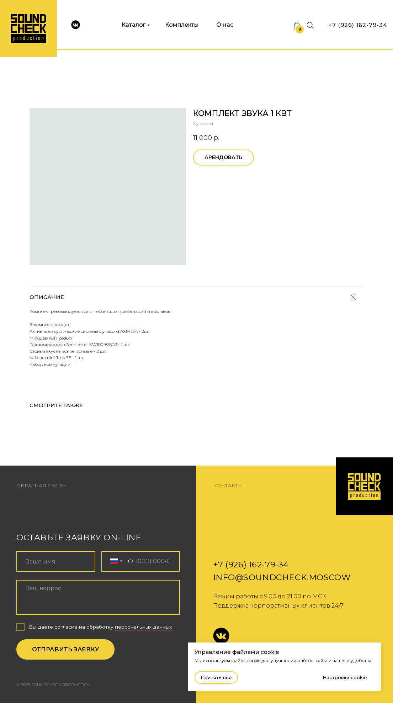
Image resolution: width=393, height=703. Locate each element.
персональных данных (143, 627)
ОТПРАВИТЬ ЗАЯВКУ (65, 649)
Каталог (133, 24)
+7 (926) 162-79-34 (357, 25)
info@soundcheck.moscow (282, 577)
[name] (55, 561)
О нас (224, 24)
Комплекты (182, 24)
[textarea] (98, 597)
